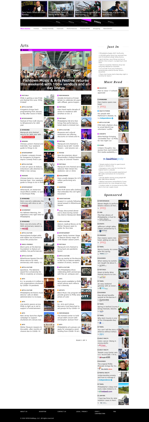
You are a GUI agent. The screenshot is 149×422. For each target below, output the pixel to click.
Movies (61, 153)
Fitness (36, 28)
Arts (30, 50)
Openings (102, 235)
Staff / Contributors (100, 412)
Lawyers (102, 396)
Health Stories (104, 111)
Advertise (42, 411)
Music (25, 50)
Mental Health (104, 373)
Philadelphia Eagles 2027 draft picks (112, 53)
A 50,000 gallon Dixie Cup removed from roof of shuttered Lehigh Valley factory (113, 56)
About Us (23, 411)
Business (102, 258)
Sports (111, 22)
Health (71, 22)
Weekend (25, 141)
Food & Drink (85, 28)
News (58, 22)
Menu (23, 22)
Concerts (102, 134)
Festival (62, 141)
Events (97, 22)
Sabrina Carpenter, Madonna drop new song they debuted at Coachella (112, 65)
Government (26, 210)
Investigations (64, 198)
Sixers (101, 145)
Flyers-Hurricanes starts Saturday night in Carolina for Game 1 (113, 75)
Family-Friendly (47, 28)
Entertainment (27, 118)
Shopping (96, 28)
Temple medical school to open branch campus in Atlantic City (112, 165)
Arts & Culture (27, 107)
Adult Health (103, 338)
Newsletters (107, 28)
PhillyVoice (34, 23)
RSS (114, 411)
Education (102, 88)
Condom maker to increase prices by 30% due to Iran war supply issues (113, 186)
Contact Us (62, 411)
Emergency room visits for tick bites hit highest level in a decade (112, 169)
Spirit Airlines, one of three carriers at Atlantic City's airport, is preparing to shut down (113, 60)
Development (63, 176)
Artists (62, 290)
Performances (72, 28)
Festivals (60, 28)
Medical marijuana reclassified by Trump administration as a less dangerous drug (112, 182)
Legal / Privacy (82, 411)
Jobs (100, 212)
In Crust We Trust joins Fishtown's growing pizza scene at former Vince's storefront (111, 70)
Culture (84, 22)
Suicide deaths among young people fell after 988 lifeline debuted (112, 178)
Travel (101, 247)
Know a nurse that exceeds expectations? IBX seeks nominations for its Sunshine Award (113, 173)
